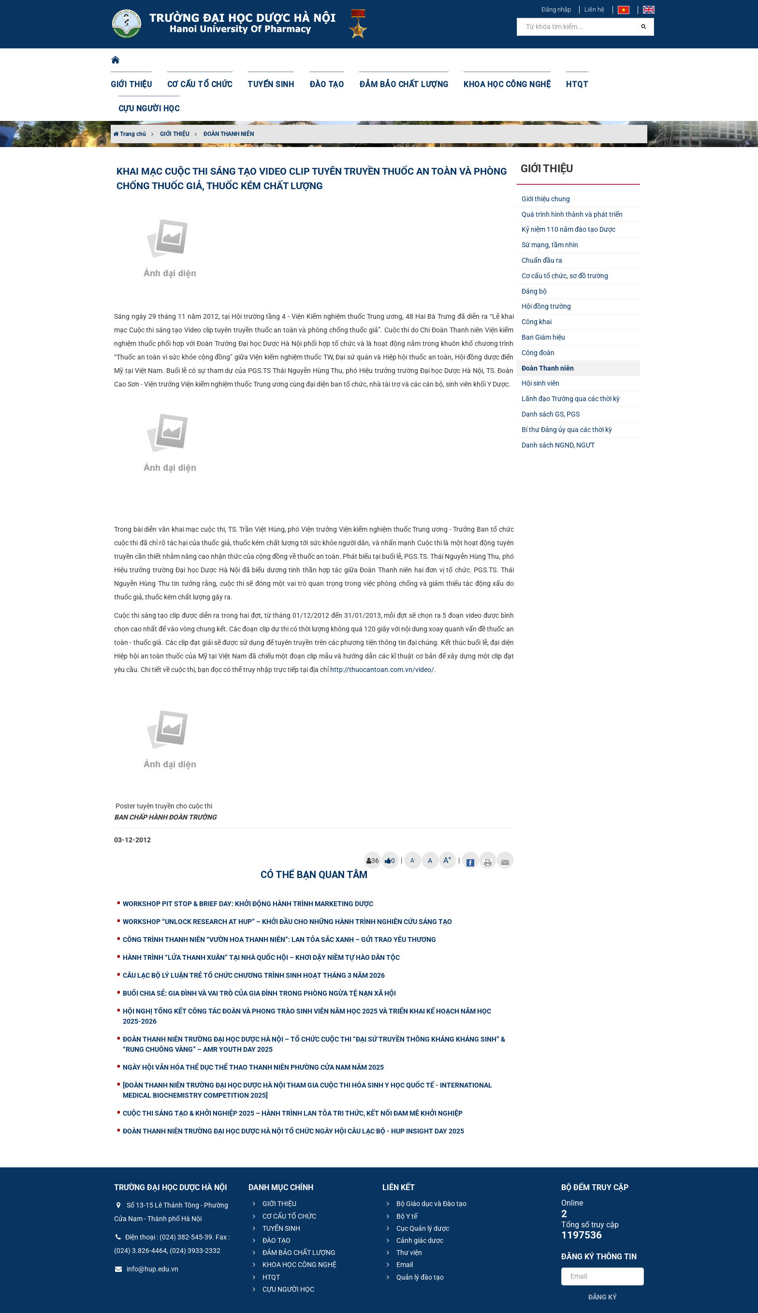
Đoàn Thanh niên (548, 320)
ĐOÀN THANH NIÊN (229, 85)
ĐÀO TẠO (324, 60)
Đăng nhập (556, 9)
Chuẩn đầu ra (542, 212)
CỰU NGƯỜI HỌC (606, 60)
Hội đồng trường (546, 258)
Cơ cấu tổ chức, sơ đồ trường (565, 227)
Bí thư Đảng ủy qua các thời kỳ (567, 381)
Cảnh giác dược (413, 1192)
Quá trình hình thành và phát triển (572, 166)
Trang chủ (129, 85)
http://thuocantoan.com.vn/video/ (382, 621)
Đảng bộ (534, 243)
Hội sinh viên (540, 335)
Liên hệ (594, 9)
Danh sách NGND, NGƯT (558, 397)
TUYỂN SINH (272, 60)
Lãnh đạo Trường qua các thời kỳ (571, 350)
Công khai (537, 273)
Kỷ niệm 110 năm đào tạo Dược (568, 181)
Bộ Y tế (400, 1168)
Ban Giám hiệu (543, 289)
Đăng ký (602, 1249)
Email (398, 1216)
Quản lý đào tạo (414, 1229)
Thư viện (403, 1204)
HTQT (552, 60)
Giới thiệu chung (546, 150)
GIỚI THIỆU (144, 60)
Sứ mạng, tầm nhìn (550, 196)
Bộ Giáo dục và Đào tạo (425, 1155)
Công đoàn (538, 304)
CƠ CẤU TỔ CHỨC (207, 60)
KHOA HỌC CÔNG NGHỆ (488, 60)
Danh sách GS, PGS (551, 366)
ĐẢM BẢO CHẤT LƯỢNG (394, 60)
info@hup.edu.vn (146, 1220)
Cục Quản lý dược (416, 1180)
